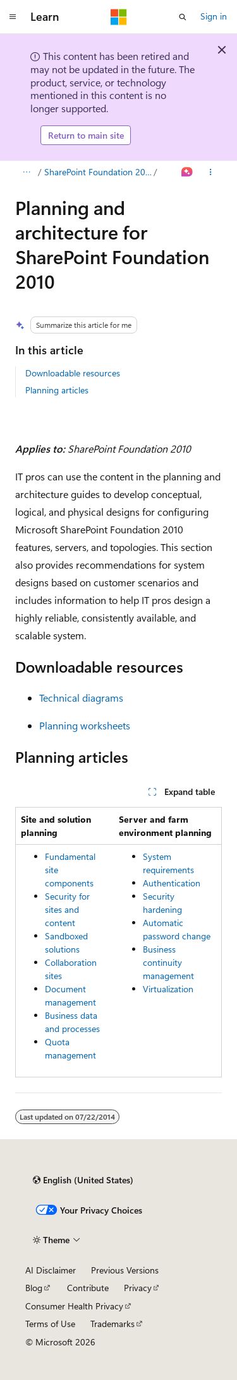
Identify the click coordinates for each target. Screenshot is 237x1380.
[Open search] (182, 17)
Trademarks (112, 1324)
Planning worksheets (84, 725)
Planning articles (56, 390)
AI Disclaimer (50, 1270)
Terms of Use (50, 1324)
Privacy (138, 1288)
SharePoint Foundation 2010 (98, 172)
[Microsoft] (119, 17)
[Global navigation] (12, 17)
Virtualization (168, 989)
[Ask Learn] (187, 172)
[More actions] (211, 172)
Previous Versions (125, 1270)
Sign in (213, 16)
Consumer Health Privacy (74, 1306)
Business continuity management (168, 962)
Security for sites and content (67, 909)
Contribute (88, 1288)
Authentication (171, 883)
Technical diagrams (81, 697)
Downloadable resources (72, 373)
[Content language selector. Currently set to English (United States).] (83, 1180)
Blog (33, 1288)
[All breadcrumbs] (26, 172)
